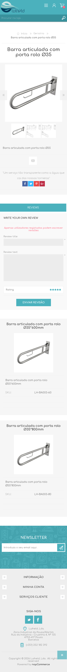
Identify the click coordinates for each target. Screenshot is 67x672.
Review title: (11, 236)
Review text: (11, 252)
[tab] (33, 208)
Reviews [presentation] (33, 207)
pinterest (36, 183)
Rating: (10, 289)
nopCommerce (41, 664)
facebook (25, 183)
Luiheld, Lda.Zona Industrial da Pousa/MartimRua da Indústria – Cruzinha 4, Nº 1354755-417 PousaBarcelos (33, 634)
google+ (42, 183)
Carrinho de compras (62, 5)
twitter (30, 183)
